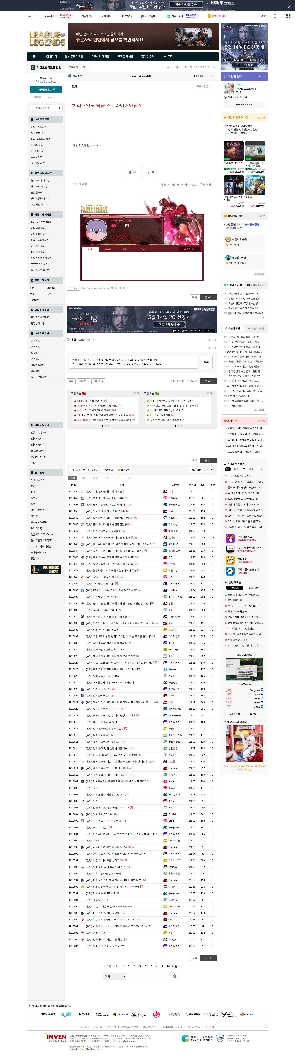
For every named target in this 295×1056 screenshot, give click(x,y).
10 (168, 966)
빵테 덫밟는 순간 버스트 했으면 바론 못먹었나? (115, 853)
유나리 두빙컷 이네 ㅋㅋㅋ (104, 708)
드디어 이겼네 (97, 827)
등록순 (82, 340)
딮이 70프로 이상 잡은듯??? (105, 946)
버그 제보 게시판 (39, 204)
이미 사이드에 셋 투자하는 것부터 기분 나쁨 (113, 880)
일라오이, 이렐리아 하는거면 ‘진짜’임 (109, 517)
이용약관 (111, 1027)
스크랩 (171, 184)
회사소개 (84, 1027)
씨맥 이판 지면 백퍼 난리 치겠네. (107, 867)
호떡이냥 (173, 524)
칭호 (143, 249)
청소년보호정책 (150, 1027)
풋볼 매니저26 (38, 558)
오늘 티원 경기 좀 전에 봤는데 (106, 511)
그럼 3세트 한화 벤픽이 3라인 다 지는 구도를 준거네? (118, 636)
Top (32, 287)
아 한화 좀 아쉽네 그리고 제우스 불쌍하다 (112, 755)
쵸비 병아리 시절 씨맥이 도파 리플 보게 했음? (114, 550)
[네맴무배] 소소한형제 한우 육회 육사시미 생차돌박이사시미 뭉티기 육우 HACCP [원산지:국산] (245, 440)
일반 (83, 477)
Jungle (51, 287)
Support (34, 299)
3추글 (95, 470)
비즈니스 (98, 1027)
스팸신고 (194, 184)
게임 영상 (35, 516)
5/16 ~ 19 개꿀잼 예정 (101, 577)
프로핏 (171, 563)
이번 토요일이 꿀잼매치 (102, 531)
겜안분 (171, 643)
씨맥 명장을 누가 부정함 (102, 675)
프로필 (108, 249)
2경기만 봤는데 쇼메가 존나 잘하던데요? (112, 590)
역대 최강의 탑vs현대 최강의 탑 (106, 643)
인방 (106, 477)
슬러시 (171, 801)
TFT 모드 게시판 (39, 264)
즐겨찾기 (125, 470)
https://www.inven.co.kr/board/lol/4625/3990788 (103, 288)
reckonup (173, 649)
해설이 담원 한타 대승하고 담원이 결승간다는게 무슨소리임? (123, 702)
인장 (90, 249)
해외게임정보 (37, 510)
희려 (170, 610)
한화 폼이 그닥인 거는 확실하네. (107, 939)
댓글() (208, 86)
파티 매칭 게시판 (39, 252)
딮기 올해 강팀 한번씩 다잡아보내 (108, 748)
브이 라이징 (36, 528)
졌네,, (92, 787)
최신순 (91, 340)
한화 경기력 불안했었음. (102, 629)
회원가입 (38, 97)
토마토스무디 (175, 550)
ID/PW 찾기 (52, 97)
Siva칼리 (172, 814)
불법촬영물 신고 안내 (172, 1027)
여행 (33, 504)
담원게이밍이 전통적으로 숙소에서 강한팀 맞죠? (116, 781)
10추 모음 (37, 150)
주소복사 (73, 288)
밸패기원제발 (175, 596)
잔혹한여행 (174, 504)
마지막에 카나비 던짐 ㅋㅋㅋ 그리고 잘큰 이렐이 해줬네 (120, 834)
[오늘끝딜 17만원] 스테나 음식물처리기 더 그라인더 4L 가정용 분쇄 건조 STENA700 (245, 452)
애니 (170, 623)
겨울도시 (173, 517)
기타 (118, 477)
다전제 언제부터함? (100, 596)
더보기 (129, 238)
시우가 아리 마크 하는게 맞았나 (106, 847)
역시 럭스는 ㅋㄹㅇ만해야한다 (106, 820)
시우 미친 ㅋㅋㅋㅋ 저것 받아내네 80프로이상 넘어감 (118, 926)
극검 (170, 557)
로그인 (264, 16)
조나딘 (171, 537)
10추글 (109, 470)
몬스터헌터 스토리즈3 (41, 540)
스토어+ (261, 117)
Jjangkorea (173, 827)
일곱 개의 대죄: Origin (42, 534)
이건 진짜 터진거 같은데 (102, 913)
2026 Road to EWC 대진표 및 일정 (108, 537)
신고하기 (182, 184)
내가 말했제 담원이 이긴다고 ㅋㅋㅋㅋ (110, 774)
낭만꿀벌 (173, 748)
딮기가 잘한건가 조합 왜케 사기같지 (109, 504)
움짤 (95, 477)
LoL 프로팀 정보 (39, 377)
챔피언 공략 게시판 (40, 198)
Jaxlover (172, 669)
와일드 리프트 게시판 (41, 258)
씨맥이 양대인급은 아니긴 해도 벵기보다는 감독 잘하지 (119, 623)
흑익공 (171, 787)
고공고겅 (173, 570)
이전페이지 (178, 381)
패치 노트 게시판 (39, 186)
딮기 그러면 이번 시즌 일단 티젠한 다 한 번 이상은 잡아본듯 (122, 761)
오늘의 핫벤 (36, 438)
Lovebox (172, 590)
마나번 (171, 886)
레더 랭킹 (35, 371)
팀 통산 (34, 352)
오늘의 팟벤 (36, 444)
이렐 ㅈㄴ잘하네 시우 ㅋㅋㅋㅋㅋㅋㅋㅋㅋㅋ (113, 919)
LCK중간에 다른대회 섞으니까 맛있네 (110, 682)
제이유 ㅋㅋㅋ (97, 899)
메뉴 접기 (189, 249)
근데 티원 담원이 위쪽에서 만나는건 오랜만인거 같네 (118, 603)
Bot (49, 293)
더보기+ (136, 393)
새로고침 (212, 340)
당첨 (170, 577)
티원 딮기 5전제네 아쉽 (102, 814)
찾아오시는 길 (193, 1027)
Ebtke (171, 820)
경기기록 (35, 340)
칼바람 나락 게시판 (40, 270)
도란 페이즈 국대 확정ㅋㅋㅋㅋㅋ (107, 807)
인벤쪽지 (114, 238)
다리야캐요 (174, 840)
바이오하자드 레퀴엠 (41, 546)
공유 (163, 184)
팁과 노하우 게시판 (40, 180)
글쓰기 (208, 460)
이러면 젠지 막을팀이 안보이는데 (107, 794)
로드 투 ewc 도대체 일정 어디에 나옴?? (111, 557)
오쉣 (92, 801)
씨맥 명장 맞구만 (98, 689)
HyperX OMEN (39, 522)
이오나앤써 (174, 616)
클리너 (171, 675)
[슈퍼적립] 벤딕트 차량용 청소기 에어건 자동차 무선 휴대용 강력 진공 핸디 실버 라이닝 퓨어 (245, 428)
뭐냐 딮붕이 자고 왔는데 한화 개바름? (110, 563)
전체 (72, 477)
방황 (170, 603)
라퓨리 (171, 728)
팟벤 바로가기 (38, 480)
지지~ (92, 840)
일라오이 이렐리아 (99, 695)
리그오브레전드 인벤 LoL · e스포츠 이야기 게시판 (192, 67)
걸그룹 (34, 498)
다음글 (82, 381)
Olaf (170, 919)
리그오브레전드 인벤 (49, 67)
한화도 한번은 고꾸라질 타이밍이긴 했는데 (113, 886)
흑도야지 (173, 629)
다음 (174, 966)
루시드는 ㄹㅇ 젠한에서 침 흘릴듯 (108, 616)
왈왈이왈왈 (174, 741)
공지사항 (209, 1027)
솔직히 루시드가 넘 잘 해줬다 (105, 768)
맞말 (170, 511)
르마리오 (173, 498)
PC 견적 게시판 (38, 456)
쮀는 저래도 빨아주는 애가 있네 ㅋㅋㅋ (110, 656)
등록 (206, 362)
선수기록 (35, 346)
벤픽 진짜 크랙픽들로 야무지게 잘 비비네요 (113, 669)
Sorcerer (172, 768)
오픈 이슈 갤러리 (39, 432)
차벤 (33, 492)
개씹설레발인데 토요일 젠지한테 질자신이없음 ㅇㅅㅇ (119, 544)
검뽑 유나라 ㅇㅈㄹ (100, 932)
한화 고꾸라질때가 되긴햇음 (105, 728)
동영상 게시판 (38, 323)
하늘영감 (173, 531)
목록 (199, 86)
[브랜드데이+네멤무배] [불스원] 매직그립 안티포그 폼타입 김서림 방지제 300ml (245, 434)
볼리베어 (75, 75)
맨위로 (193, 381)
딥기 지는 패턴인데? (100, 893)
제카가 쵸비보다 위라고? (103, 741)
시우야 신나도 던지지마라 (103, 873)
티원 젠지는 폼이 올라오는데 (105, 491)
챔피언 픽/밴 (37, 364)
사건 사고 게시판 (39, 246)
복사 (85, 67)
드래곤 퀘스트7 (38, 552)
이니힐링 (121, 238)
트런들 (171, 761)
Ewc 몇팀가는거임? (100, 583)
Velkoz (171, 695)
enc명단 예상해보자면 (101, 610)
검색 (58, 108)
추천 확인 (206, 184)
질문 (129, 477)
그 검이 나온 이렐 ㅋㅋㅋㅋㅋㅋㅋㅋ (109, 906)
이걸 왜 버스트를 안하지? (103, 860)
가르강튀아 (174, 794)
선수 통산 (35, 358)
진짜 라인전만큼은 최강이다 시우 (107, 649)
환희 (170, 932)
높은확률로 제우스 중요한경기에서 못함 (111, 570)
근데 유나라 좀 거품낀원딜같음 (106, 524)
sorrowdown (174, 708)
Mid (32, 293)
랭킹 (125, 249)
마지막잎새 (174, 583)
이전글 (97, 381)
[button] (102, 426)
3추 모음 (37, 144)
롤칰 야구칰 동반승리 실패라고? (107, 498)
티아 (170, 491)
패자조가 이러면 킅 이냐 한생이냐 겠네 (110, 715)
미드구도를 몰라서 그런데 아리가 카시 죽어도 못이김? (119, 662)
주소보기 (73, 67)
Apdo (171, 781)
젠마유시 (173, 774)
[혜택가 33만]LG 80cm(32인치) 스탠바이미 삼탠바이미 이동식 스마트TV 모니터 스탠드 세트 (245, 446)
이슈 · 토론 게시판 (40, 240)
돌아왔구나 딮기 (98, 735)
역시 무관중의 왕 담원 (101, 722)
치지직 (34, 486)
